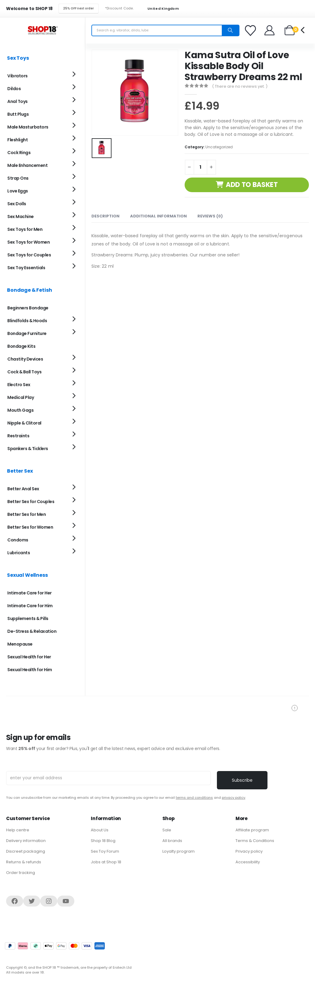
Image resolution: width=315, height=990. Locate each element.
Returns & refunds (23, 862)
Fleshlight (17, 140)
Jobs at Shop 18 (106, 862)
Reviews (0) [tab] (210, 216)
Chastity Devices (25, 359)
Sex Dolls (16, 204)
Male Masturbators (27, 127)
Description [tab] (105, 216)
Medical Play (20, 397)
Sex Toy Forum (105, 851)
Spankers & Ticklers (27, 449)
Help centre (17, 830)
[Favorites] (251, 30)
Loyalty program (178, 851)
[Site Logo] (42, 30)
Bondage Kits (21, 346)
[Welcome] (269, 30)
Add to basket (252, 184)
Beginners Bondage (27, 308)
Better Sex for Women (30, 527)
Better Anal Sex (23, 489)
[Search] (230, 30)
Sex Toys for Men (24, 229)
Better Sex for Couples (30, 502)
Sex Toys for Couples (29, 255)
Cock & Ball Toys (24, 372)
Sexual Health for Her (29, 657)
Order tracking (20, 872)
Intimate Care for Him (30, 606)
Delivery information (26, 841)
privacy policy (233, 797)
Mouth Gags (20, 410)
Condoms (17, 540)
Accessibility (247, 862)
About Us (99, 830)
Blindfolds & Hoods (27, 321)
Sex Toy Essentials (26, 268)
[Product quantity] (200, 167)
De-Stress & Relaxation (31, 631)
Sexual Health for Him (29, 670)
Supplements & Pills (27, 618)
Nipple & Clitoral (24, 423)
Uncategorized (219, 147)
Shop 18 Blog (103, 841)
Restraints (18, 436)
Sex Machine (20, 216)
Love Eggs (17, 191)
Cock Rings (18, 153)
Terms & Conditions (254, 841)
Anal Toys (17, 101)
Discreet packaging (25, 851)
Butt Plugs (18, 114)
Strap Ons (18, 178)
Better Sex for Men (26, 514)
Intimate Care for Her (29, 593)
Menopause (20, 644)
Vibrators (17, 76)
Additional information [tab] (158, 216)
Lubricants (18, 553)
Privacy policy (249, 851)
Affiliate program (252, 830)
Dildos (14, 89)
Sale (166, 830)
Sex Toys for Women (28, 242)
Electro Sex (18, 385)
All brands (172, 841)
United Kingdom (159, 8)
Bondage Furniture (27, 333)
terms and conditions (194, 797)
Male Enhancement (27, 165)
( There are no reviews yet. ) (239, 86)
